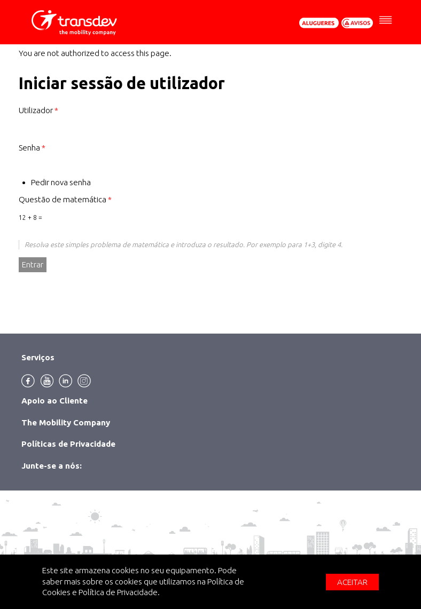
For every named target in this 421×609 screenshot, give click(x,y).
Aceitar (352, 582)
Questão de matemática (65, 199)
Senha (32, 147)
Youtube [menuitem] (46, 380)
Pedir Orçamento (319, 23)
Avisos (357, 23)
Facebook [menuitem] (28, 380)
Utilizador (38, 110)
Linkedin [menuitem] (65, 380)
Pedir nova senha (61, 182)
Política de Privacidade (118, 592)
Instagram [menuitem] (84, 380)
